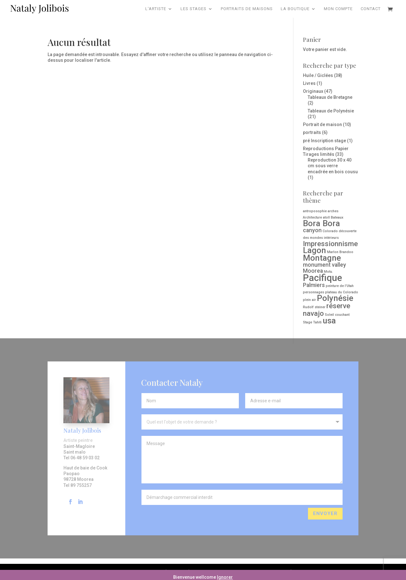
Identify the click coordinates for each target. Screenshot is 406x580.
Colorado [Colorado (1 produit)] (330, 231)
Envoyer (325, 547)
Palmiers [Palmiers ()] (314, 285)
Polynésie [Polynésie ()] (335, 298)
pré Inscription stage (324, 140)
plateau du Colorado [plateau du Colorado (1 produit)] (341, 292)
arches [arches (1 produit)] (333, 211)
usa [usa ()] (329, 320)
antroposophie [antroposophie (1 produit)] (315, 211)
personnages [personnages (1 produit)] (313, 292)
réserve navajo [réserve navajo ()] (326, 309)
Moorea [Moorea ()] (313, 271)
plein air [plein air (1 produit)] (309, 300)
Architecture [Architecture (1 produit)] (312, 217)
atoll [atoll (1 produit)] (326, 217)
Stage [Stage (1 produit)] (307, 322)
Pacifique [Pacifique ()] (322, 277)
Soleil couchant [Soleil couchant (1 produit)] (337, 315)
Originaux (313, 91)
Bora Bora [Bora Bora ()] (321, 223)
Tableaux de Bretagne (330, 97)
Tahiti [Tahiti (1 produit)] (317, 322)
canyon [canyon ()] (312, 230)
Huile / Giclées (318, 75)
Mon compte (338, 9)
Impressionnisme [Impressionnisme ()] (330, 243)
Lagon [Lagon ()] (314, 250)
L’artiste (155, 9)
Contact (371, 9)
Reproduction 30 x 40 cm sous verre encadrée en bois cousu (333, 165)
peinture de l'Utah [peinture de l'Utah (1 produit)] (340, 286)
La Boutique (295, 9)
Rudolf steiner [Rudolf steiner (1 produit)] (314, 307)
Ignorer (225, 577)
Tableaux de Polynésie (331, 110)
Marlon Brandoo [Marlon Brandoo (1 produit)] (340, 252)
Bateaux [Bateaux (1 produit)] (337, 217)
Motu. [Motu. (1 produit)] (328, 272)
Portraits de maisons (247, 9)
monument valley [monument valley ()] (324, 265)
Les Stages (193, 9)
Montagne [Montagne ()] (322, 258)
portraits (312, 132)
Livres (309, 83)
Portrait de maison (322, 124)
